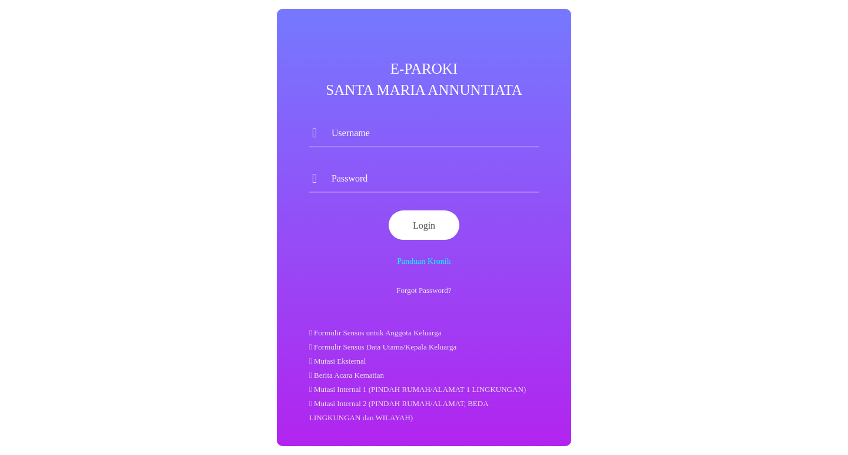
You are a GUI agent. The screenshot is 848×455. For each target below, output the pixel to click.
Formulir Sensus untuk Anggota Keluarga (375, 332)
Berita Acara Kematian (346, 375)
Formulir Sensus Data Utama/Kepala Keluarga (382, 346)
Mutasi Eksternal (337, 361)
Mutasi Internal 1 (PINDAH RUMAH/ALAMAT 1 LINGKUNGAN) (417, 389)
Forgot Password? (423, 290)
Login (424, 225)
